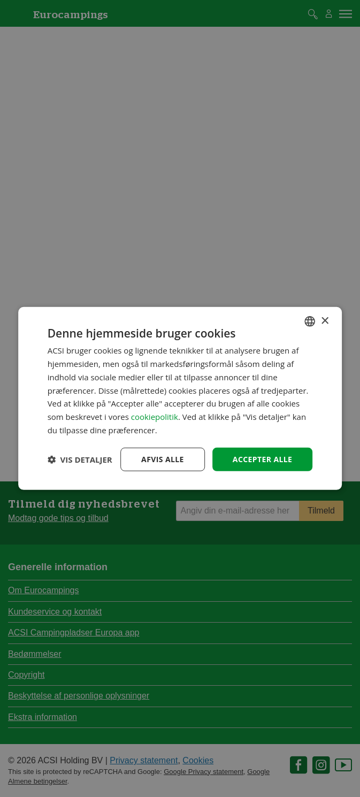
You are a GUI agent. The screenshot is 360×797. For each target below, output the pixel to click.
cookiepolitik (154, 416)
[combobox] (309, 321)
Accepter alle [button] (262, 459)
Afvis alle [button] (162, 459)
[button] (80, 459)
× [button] (324, 321)
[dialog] (180, 398)
